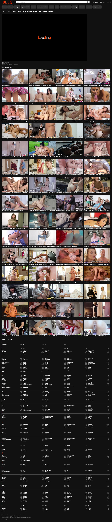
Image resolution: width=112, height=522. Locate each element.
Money (68, 459)
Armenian (90, 351)
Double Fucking (91, 394)
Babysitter (90, 358)
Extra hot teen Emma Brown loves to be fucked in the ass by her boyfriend (69, 138)
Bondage (3, 367)
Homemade (90, 425)
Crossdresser (91, 384)
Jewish (89, 439)
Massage (47, 456)
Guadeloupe (90, 418)
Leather (90, 449)
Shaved (90, 492)
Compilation (25, 382)
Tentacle (47, 507)
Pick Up (90, 477)
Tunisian (3, 511)
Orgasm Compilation (6, 471)
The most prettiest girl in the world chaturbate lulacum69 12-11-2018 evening (15, 317)
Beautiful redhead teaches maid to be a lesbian (11, 282)
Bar (89, 359)
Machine (46, 455)
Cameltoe (69, 375)
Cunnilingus (25, 387)
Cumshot (90, 386)
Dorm (46, 394)
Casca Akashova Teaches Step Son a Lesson (93, 246)
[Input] (53, 2)
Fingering (25, 408)
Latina (46, 449)
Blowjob (51, 7)
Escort (24, 401)
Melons (24, 457)
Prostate (68, 479)
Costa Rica (4, 383)
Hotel (24, 427)
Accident (3, 348)
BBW (24, 358)
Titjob (68, 508)
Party (24, 477)
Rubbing (68, 486)
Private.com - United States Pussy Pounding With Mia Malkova (69, 210)
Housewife (47, 427)
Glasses (90, 416)
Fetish (89, 406)
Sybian (89, 501)
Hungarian (4, 428)
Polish (68, 478)
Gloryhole (4, 417)
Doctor (68, 392)
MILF (3, 455)
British (89, 368)
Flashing (75, 7)
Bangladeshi (69, 359)
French (3, 410)
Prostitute (90, 479)
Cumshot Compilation (42, 7)
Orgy (24, 471)
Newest (108, 2)
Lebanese (4, 450)
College (90, 380)
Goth (89, 417)
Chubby (3, 379)
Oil (23, 470)
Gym (23, 7)
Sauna (46, 491)
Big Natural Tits (91, 363)
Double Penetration (5, 395)
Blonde (46, 366)
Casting (46, 376)
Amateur (25, 350)
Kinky (3, 445)
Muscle (3, 460)
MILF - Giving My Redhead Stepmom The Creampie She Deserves (42, 174)
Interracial (82, 7)
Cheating (25, 378)
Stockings (90, 498)
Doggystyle (90, 392)
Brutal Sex (25, 370)
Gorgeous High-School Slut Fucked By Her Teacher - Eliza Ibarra (42, 138)
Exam (68, 401)
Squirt (89, 497)
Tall (2, 505)
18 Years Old (4, 344)
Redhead (25, 485)
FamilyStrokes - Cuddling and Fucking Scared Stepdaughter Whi (97, 138)
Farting (3, 406)
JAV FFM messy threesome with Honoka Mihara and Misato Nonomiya (15, 192)
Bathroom (47, 361)
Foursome (90, 409)
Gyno (46, 420)
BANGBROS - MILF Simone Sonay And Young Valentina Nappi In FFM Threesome (97, 210)
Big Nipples (4, 364)
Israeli (68, 434)
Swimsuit (25, 501)
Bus (89, 370)
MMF (24, 455)
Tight (46, 508)
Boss (68, 367)
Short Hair (69, 493)
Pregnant (47, 479)
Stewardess (69, 498)
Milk (2, 459)
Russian (33, 7)
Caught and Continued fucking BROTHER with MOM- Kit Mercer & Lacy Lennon (97, 85)
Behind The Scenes (5, 362)
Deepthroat (69, 391)
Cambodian (47, 375)
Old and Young (48, 470)
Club (46, 380)
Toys (68, 509)
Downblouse (25, 395)
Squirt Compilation (5, 498)
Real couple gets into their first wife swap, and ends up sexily (41, 103)
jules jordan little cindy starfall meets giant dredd (39, 282)
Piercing (3, 478)
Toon (3, 509)
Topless (24, 509)
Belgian (24, 362)
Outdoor (46, 471)
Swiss (68, 501)
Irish (46, 434)
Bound (3, 368)
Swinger (46, 501)
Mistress (25, 459)
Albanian (68, 348)
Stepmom (47, 498)
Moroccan (90, 459)
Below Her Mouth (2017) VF (62, 156)
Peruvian (47, 477)
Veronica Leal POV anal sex (89, 103)
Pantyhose (4, 477)
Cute (46, 387)
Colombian (4, 382)
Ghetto (3, 416)
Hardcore (90, 424)
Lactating (3, 449)
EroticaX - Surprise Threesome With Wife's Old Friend (40, 85)
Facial (46, 405)
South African (69, 496)
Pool (89, 478)
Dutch (89, 395)
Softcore (3, 496)
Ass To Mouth (91, 352)
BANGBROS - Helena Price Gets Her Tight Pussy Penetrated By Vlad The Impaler (69, 300)
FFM (2, 405)
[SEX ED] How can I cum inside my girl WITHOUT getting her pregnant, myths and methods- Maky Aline (97, 335)
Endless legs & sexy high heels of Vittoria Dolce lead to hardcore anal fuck (42, 192)
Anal (7, 64)
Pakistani (47, 476)
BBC (2, 358)
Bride (68, 368)
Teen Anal (25, 507)
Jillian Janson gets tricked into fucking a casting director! (13, 228)
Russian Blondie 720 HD (6, 85)
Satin (24, 491)
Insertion (47, 432)
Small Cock (69, 495)
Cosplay (90, 382)
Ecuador (25, 399)
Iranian (24, 434)
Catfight (68, 376)
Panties (90, 476)
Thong (89, 507)
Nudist (3, 466)
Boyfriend (25, 368)
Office (3, 470)
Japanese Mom (91, 438)
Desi (89, 391)
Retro (46, 485)
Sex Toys (68, 492)
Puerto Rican (26, 481)
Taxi (46, 505)
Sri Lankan (25, 498)
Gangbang (47, 415)
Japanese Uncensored (65, 7)
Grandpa (3, 418)
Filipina (3, 408)
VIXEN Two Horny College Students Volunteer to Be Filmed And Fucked (97, 121)
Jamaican (4, 438)
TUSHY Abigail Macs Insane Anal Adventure (38, 228)
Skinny (24, 495)
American (47, 350)
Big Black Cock (97, 7)
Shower (90, 493)
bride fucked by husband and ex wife (36, 121)
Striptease (25, 500)
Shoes (46, 493)
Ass (45, 352)
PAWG (3, 476)
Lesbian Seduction (49, 450)
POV (24, 476)
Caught (89, 376)
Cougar (24, 383)
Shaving (3, 493)
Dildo (24, 392)
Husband (25, 428)
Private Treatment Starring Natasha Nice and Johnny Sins (13, 174)
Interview (3, 434)
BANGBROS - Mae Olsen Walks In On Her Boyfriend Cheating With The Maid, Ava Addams (15, 264)
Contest (68, 382)
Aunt (24, 354)
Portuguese (25, 479)
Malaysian (4, 456)
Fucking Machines (27, 410)
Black (3, 366)
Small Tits (90, 495)
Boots (46, 367)
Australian (47, 354)
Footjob (68, 409)
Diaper (3, 392)
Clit (89, 379)
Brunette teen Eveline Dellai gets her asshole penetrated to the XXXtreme (69, 264)
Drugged (68, 395)
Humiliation (90, 427)
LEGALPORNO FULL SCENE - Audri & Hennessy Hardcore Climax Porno (15, 246)
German (90, 415)
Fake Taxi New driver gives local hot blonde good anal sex (41, 300)
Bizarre (89, 364)
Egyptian (47, 399)
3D (23, 344)
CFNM (24, 375)
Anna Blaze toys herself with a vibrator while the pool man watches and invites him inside (69, 335)
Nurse (24, 466)
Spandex (90, 496)
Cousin (68, 383)
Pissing (24, 478)
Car (2, 376)
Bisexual (68, 364)
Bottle (89, 367)
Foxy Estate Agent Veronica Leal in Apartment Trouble (95, 192)
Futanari (90, 410)
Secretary (90, 491)
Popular (102, 2)
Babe (68, 358)
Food (24, 409)
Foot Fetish (47, 409)
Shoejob (25, 493)
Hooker (3, 427)
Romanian (4, 486)
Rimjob (89, 485)
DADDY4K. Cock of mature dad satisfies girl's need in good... (68, 85)
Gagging (3, 415)
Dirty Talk (10, 7)
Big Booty (4, 363)
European (47, 401)
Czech (68, 387)
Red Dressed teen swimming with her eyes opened (66, 246)
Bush (3, 371)
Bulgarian (69, 370)
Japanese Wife (26, 439)
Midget (68, 457)
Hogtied (68, 425)
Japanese (25, 438)
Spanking (25, 497)
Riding (68, 485)
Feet (46, 406)
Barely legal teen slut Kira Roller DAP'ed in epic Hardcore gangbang (97, 156)
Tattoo (24, 505)
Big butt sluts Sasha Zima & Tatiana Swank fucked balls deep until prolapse (69, 174)
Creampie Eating (48, 384)
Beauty (89, 361)
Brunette (3, 370)
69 (45, 344)
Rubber (46, 486)
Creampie (11, 64)
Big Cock (68, 363)
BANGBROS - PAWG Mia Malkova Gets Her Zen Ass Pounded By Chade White (42, 210)
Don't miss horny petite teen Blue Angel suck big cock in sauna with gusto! (97, 282)
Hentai (24, 425)
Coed (68, 380)
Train (89, 509)
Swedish (3, 501)
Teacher (68, 505)
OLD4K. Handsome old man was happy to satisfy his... (95, 300)
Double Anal (69, 394)
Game (24, 415)
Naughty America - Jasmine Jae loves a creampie (66, 282)
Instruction (69, 432)
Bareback (3, 361)
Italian (89, 434)
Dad (2, 391)
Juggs (24, 440)
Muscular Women (26, 460)
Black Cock (25, 366)
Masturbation (69, 456)
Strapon (3, 500)
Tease (89, 505)
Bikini (46, 364)
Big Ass (46, 362)
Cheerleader (47, 378)
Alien (3, 350)
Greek (46, 418)
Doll (2, 394)
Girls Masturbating (49, 416)
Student (46, 500)
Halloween (25, 424)
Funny (68, 410)
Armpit (3, 352)
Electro (68, 399)
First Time (47, 408)
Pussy (89, 481)
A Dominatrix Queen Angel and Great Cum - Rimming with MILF (42, 335)
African (24, 348)
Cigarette (25, 379)
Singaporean (4, 495)
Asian (24, 352)
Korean (68, 445)
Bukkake (46, 370)
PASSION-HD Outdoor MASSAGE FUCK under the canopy (95, 174)
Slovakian (47, 495)
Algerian (90, 348)
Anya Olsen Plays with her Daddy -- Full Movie (11, 335)
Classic (68, 379)
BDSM (46, 358)
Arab (46, 351)
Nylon (57, 7)
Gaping (68, 415)
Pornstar (3, 479)
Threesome (16, 64)
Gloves (24, 417)
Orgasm (90, 470)
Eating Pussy (4, 399)
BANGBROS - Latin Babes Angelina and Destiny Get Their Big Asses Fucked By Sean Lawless (42, 156)
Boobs (24, 367)
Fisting (68, 408)
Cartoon (25, 376)
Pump (68, 481)
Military (90, 457)
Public (3, 481)
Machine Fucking (70, 455)
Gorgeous (69, 417)
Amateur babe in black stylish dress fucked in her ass (95, 317)
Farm (89, 405)
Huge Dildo (69, 427)
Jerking (68, 439)
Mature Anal (4, 457)
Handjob (17, 7)
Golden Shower (48, 417)
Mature (4, 7)
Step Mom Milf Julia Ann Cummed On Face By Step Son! (13, 138)
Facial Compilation (70, 405)
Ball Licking (25, 359)
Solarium (25, 496)
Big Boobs (90, 362)
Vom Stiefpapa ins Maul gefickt (62, 317)
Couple (46, 383)
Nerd (24, 464)
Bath (24, 361)
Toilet (89, 508)
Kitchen (46, 445)
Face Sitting (25, 405)
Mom (46, 459)
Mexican (46, 457)
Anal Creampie (91, 350)
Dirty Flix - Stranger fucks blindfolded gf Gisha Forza (12, 210)
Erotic (3, 401)
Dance (24, 391)
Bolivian (90, 366)
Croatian (68, 384)
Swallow (90, 500)
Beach (68, 361)
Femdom (68, 406)
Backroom (4, 359)
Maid (89, 455)
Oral (67, 470)
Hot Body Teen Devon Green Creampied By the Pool (66, 192)
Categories (95, 2)
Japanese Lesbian (48, 438)
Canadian (90, 375)
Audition (3, 354)
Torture (46, 509)
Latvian (68, 449)
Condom (46, 382)
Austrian (68, 354)
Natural (3, 464)
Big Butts (25, 363)
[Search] (87, 2)
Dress (46, 395)
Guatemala (4, 420)
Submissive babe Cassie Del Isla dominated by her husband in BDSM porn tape (42, 317)
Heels (27, 7)
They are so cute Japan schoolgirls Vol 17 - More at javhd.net (68, 228)
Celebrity (3, 378)
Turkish (24, 511)
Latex (24, 449)
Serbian (46, 492)
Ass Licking (69, 352)
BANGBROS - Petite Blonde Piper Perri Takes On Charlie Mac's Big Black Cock (42, 264)
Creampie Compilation (27, 384)
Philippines (69, 477)
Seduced (3, 492)
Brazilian (47, 368)
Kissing (24, 445)
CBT (2, 375)
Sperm (46, 497)
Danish (46, 391)
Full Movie (47, 410)
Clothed (24, 380)
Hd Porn (6, 519)
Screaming (69, 491)
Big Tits (24, 364)
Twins (46, 511)
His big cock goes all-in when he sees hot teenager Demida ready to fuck (69, 121)
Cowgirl (90, 383)
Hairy (3, 424)
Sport (68, 497)
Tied (24, 508)
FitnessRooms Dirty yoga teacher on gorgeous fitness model (96, 264)
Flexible (3, 409)
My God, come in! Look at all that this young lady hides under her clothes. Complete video (15, 300)
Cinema (46, 379)
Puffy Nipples (48, 481)
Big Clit (46, 363)
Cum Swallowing (70, 386)
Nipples (68, 464)
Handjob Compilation (71, 424)
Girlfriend (25, 416)
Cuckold (3, 386)
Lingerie (68, 450)
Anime (24, 351)
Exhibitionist (91, 401)
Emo (89, 399)
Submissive (69, 500)
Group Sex (69, 418)
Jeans (46, 439)
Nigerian (46, 464)
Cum (24, 386)
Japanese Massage (71, 438)
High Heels (47, 425)
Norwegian (90, 464)
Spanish (3, 497)
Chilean (68, 378)
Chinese (90, 378)
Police (46, 478)
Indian (3, 432)
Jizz (2, 440)
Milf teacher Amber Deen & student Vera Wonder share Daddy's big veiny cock (15, 121)
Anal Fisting (4, 351)
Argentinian (69, 351)
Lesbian (24, 450)
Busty (24, 371)
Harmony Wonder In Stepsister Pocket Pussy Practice (13, 156)
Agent (46, 348)
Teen (3, 507)
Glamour (68, 416)
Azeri (89, 354)
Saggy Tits (4, 491)
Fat (24, 406)
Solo (46, 496)
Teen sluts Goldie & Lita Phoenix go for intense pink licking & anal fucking (15, 103)
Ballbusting (47, 359)
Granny (24, 418)
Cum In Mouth (48, 386)
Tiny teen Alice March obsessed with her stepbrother (67, 103)
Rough (24, 486)
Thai (68, 507)
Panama (68, 476)
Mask (24, 456)
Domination (25, 394)
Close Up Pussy (5, 380)
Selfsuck (25, 492)
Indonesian (89, 7)
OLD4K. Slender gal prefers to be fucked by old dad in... (95, 228)
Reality (3, 485)
